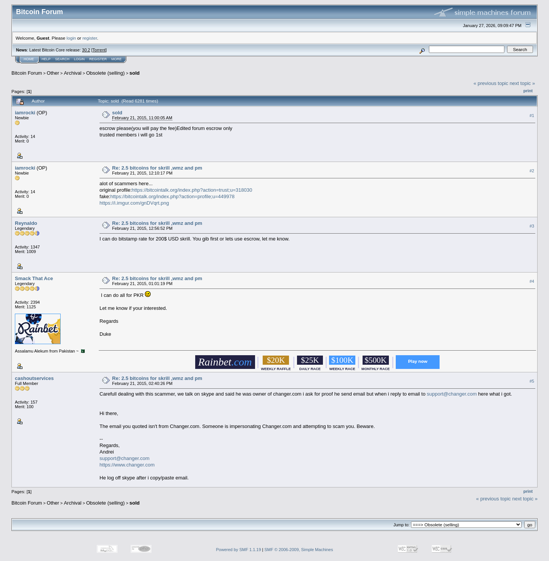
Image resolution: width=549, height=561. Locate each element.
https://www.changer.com (127, 465)
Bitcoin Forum (26, 73)
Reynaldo (26, 223)
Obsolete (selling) (105, 73)
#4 (532, 281)
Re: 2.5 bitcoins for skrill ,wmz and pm (157, 168)
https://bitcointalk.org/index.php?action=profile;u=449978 (172, 196)
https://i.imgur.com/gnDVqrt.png (134, 203)
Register (98, 59)
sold (135, 73)
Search (62, 59)
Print (528, 90)
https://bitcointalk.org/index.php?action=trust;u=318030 (192, 190)
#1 (532, 115)
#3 (532, 226)
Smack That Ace (34, 278)
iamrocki (25, 112)
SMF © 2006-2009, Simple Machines (299, 549)
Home (29, 59)
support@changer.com (452, 394)
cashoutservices (34, 378)
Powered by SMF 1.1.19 (238, 549)
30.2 (86, 50)
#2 (532, 170)
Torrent (99, 50)
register (89, 37)
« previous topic (491, 83)
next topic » (522, 83)
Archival (72, 73)
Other (53, 73)
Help (46, 59)
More (116, 59)
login (71, 37)
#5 (532, 381)
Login (79, 59)
